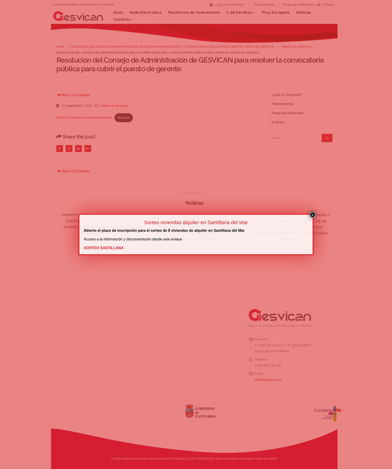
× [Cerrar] (312, 215)
